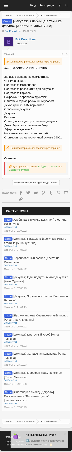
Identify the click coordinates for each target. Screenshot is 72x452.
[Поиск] (66, 5)
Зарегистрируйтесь (19, 170)
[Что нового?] (59, 5)
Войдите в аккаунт (48, 166)
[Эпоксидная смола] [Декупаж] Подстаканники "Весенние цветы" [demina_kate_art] (29, 396)
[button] (6, 5)
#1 (67, 54)
